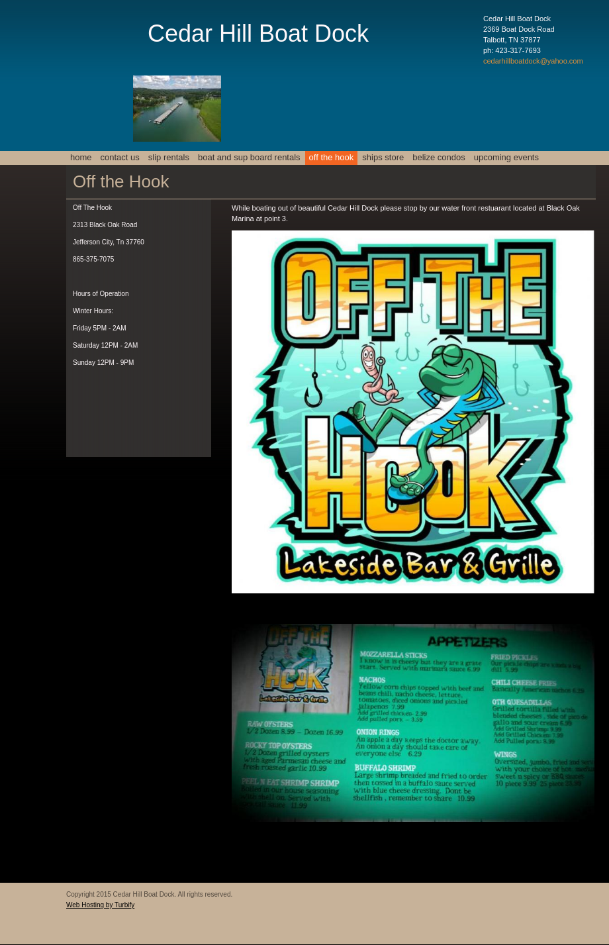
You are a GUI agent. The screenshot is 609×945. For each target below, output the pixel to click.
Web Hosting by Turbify (100, 905)
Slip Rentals (168, 157)
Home (81, 157)
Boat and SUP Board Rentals (249, 157)
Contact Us (120, 157)
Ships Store (383, 157)
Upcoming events (506, 157)
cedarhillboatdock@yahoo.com (533, 61)
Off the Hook (331, 157)
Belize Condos (438, 157)
